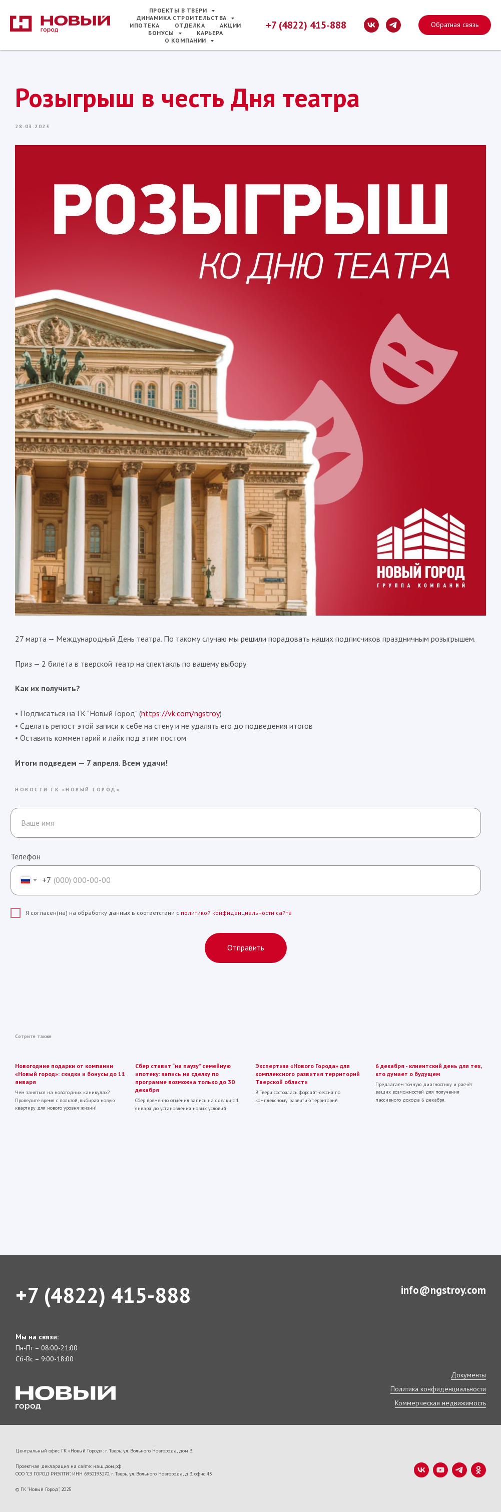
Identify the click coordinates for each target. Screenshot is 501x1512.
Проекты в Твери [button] (179, 10)
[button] (454, 25)
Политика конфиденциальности (438, 1385)
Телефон (26, 855)
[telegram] (393, 25)
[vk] (371, 25)
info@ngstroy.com (443, 1287)
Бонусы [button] (162, 33)
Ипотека (145, 25)
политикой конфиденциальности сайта (236, 911)
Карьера (210, 33)
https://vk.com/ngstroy (181, 712)
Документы (468, 1371)
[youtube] (440, 1466)
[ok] (478, 1466)
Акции (230, 25)
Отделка (190, 25)
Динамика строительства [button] (183, 18)
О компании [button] (186, 40)
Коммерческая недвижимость (440, 1399)
